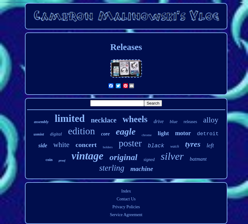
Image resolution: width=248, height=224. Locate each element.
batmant (198, 159)
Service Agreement (126, 214)
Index (126, 191)
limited (70, 118)
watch (174, 146)
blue (173, 121)
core (105, 133)
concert (86, 145)
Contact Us (126, 199)
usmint (38, 134)
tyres (193, 144)
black (156, 146)
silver (172, 156)
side (42, 145)
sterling (111, 167)
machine (141, 168)
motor (183, 133)
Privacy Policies (126, 207)
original (123, 157)
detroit (208, 134)
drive (158, 121)
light (163, 133)
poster (130, 143)
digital (56, 134)
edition (81, 130)
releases (190, 121)
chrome (147, 135)
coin (49, 159)
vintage (87, 156)
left (210, 145)
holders (107, 147)
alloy (210, 120)
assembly (41, 121)
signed (149, 159)
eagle (126, 131)
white (61, 145)
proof (62, 160)
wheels (134, 119)
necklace (103, 120)
